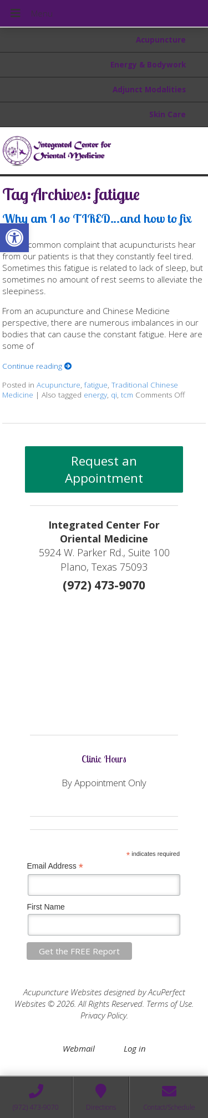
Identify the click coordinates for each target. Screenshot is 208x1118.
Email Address (55, 866)
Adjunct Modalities (149, 90)
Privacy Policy (103, 1015)
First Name (45, 906)
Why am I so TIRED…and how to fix (96, 218)
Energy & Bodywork (148, 65)
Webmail (79, 1048)
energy (95, 395)
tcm (127, 395)
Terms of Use (169, 1003)
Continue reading (37, 366)
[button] (14, 237)
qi (114, 395)
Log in (135, 1048)
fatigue (96, 385)
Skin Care (167, 114)
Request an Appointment (104, 469)
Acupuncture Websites (62, 991)
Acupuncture (161, 40)
